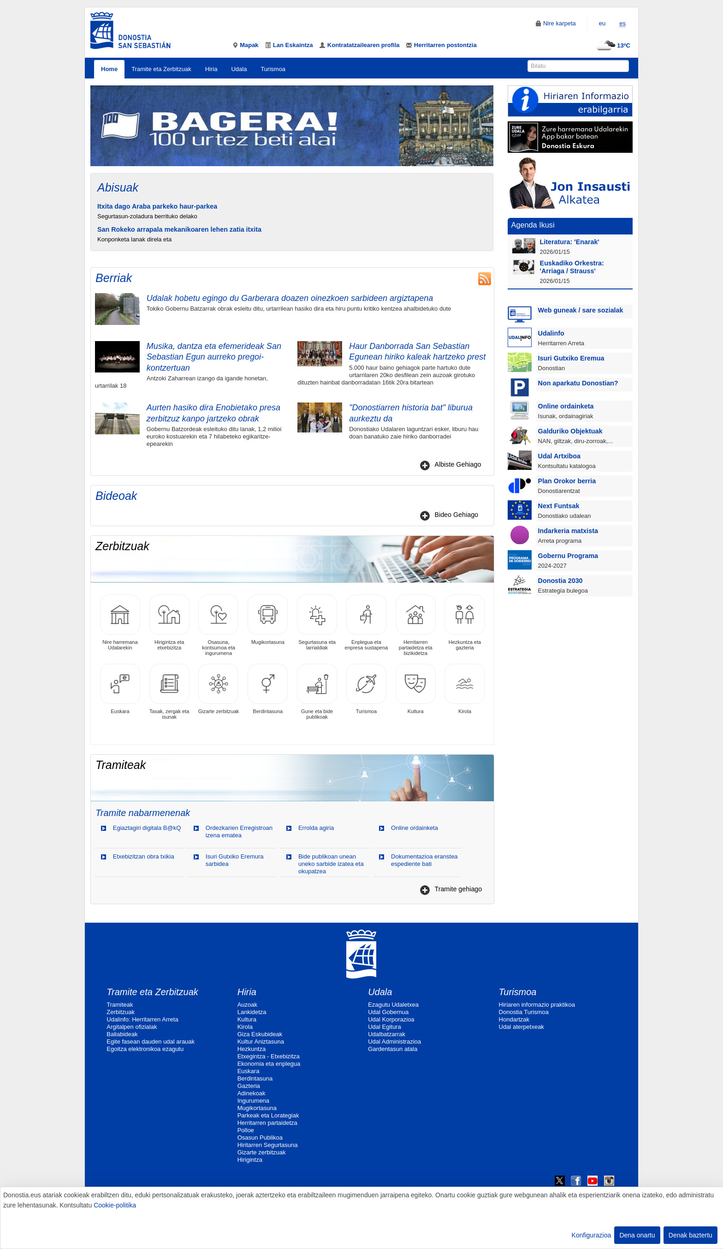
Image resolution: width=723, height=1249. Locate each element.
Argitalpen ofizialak (132, 1026)
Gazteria (248, 1085)
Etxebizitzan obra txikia (143, 856)
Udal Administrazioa (394, 1041)
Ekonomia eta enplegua (269, 1063)
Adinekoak (251, 1093)
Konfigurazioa (591, 1235)
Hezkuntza (251, 1048)
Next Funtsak (559, 506)
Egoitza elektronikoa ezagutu (145, 1048)
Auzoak (247, 1004)
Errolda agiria (316, 827)
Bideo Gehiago (456, 514)
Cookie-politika (115, 1205)
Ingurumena (253, 1100)
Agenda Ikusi (533, 225)
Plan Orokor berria (567, 481)
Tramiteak (120, 1004)
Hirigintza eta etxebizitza (169, 622)
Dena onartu (637, 1235)
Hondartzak (514, 1019)
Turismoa (273, 69)
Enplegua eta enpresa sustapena (366, 622)
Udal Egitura (384, 1026)
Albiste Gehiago (457, 464)
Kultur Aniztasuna (260, 1041)
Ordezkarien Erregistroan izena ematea (239, 831)
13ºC (612, 45)
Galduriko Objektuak (570, 431)
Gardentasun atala (392, 1048)
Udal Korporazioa (391, 1019)
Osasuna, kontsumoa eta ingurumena (218, 625)
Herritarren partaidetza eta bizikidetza (416, 625)
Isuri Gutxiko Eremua (571, 358)
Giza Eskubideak (260, 1034)
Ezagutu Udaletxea (393, 1004)
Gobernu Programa (568, 555)
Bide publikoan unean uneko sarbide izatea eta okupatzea (331, 864)
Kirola (464, 689)
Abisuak (117, 187)
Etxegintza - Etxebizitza (268, 1056)
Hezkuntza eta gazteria (464, 622)
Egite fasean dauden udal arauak (151, 1041)
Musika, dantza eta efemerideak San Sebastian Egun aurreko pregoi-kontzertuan (214, 357)
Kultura (416, 689)
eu (602, 23)
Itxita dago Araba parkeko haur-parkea (157, 206)
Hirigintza (249, 1159)
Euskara (120, 689)
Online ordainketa (414, 827)
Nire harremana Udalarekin (120, 622)
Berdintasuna (268, 689)
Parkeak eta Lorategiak (268, 1115)
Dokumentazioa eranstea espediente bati (424, 860)
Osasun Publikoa (260, 1137)
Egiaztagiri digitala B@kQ (147, 827)
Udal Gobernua (388, 1012)
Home (109, 69)
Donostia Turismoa (524, 1012)
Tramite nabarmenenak (142, 813)
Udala (239, 69)
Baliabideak (122, 1034)
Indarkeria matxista (568, 530)
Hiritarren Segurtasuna (267, 1144)
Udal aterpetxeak (521, 1026)
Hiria (211, 69)
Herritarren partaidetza (267, 1122)
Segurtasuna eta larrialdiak (317, 622)
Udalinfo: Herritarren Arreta (142, 1019)
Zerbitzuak (121, 1012)
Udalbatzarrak (386, 1034)
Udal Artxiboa (559, 456)
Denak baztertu (690, 1235)
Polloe (245, 1130)
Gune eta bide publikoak (317, 692)
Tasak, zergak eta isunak (169, 692)
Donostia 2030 (560, 580)
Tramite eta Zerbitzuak (161, 69)
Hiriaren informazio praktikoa (537, 1004)
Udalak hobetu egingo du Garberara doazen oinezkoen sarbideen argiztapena (290, 298)
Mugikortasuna (268, 619)
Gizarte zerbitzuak (218, 689)
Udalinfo (551, 333)
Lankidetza (252, 1012)
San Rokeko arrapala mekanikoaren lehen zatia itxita (179, 229)
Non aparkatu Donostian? (578, 383)
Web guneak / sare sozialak (580, 310)
